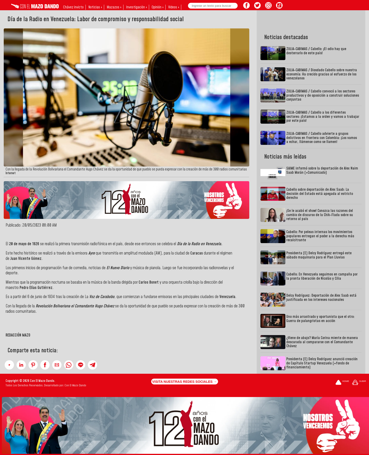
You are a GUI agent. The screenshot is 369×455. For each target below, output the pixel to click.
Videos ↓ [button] (173, 7)
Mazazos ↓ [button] (114, 7)
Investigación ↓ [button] (136, 7)
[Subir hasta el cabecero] (359, 383)
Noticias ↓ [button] (95, 7)
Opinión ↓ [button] (158, 7)
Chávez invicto (73, 7)
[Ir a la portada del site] (342, 383)
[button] (9, 365)
